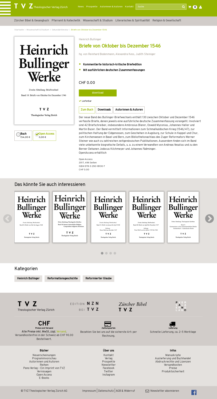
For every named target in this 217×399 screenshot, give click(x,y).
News (81, 6)
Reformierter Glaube (98, 278)
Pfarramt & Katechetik (66, 20)
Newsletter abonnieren (162, 391)
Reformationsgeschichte (62, 278)
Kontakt (129, 6)
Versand (61, 331)
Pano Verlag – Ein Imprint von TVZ (44, 368)
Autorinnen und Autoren (44, 362)
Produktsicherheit (173, 371)
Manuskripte (173, 355)
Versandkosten (173, 365)
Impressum (89, 391)
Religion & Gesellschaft (166, 20)
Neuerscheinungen (44, 355)
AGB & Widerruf (125, 391)
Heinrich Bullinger (28, 278)
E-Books (44, 378)
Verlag (108, 358)
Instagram (108, 375)
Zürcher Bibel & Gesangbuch (31, 20)
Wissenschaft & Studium (98, 20)
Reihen (44, 365)
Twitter (108, 371)
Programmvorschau (44, 358)
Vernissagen (44, 371)
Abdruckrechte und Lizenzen (173, 362)
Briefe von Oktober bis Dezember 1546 (89, 30)
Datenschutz (106, 391)
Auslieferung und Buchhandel (173, 358)
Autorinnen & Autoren (111, 6)
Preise (173, 368)
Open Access (44, 375)
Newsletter (109, 365)
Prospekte (91, 6)
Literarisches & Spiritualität (132, 20)
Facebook (108, 368)
